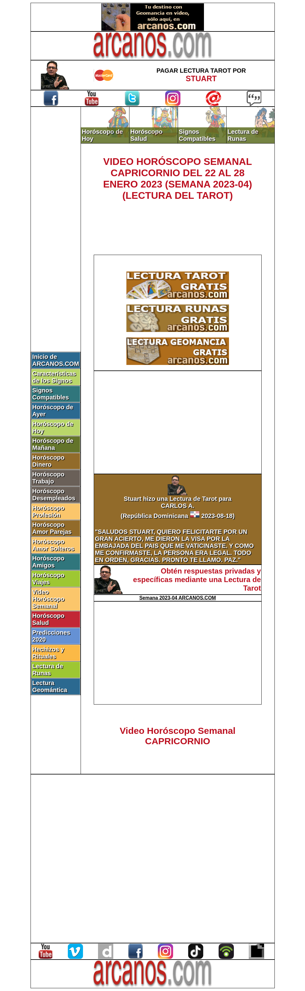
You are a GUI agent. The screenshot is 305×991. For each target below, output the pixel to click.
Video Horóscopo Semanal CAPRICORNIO (178, 736)
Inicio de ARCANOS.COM (55, 360)
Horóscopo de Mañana (52, 444)
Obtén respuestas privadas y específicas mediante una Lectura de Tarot (197, 579)
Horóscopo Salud (48, 619)
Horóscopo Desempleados (53, 494)
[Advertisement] (55, 209)
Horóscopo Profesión (48, 511)
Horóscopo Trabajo (48, 478)
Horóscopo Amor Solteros (53, 545)
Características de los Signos (54, 377)
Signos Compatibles (50, 394)
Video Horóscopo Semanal (48, 598)
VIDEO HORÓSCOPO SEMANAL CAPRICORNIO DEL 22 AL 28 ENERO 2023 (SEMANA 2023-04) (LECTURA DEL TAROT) (177, 178)
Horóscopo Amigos (48, 562)
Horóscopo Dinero (48, 461)
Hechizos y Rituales (48, 653)
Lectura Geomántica (49, 686)
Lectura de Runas (47, 669)
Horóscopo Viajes (48, 578)
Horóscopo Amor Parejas (52, 528)
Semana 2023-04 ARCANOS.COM (177, 597)
